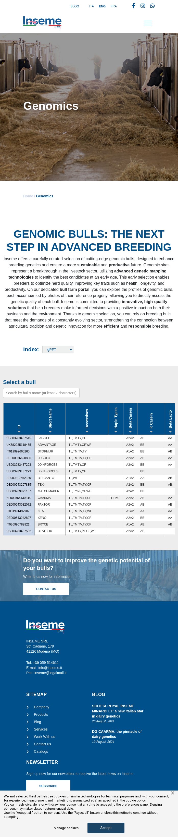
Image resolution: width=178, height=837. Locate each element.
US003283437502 (18, 531)
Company (41, 707)
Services (41, 729)
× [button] (172, 793)
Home (28, 196)
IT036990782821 (18, 524)
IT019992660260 (18, 451)
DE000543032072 (18, 504)
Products (41, 714)
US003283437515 (18, 438)
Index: (31, 349)
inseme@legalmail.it (50, 673)
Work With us (44, 737)
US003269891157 (18, 491)
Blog (75, 6)
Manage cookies (66, 828)
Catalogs (41, 751)
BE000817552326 (18, 478)
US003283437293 (18, 465)
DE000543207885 (18, 484)
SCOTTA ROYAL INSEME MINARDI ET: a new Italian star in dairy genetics (117, 711)
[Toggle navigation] (148, 23)
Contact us (42, 744)
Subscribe (48, 786)
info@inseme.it (50, 668)
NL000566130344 (18, 498)
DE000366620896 (18, 458)
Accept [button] (106, 828)
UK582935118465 (18, 445)
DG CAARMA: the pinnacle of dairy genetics (117, 734)
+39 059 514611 (46, 663)
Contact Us (46, 589)
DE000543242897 (18, 518)
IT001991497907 (18, 511)
